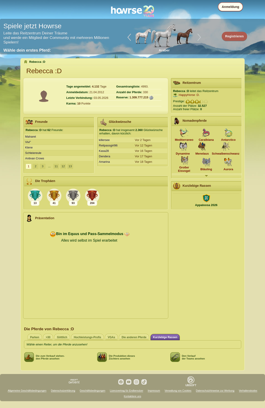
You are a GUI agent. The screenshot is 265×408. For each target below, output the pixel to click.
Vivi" (28, 142)
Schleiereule (33, 153)
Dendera (104, 156)
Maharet (30, 136)
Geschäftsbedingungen (92, 390)
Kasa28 (104, 151)
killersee (104, 140)
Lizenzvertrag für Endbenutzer (126, 390)
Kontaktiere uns (132, 396)
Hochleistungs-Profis (87, 337)
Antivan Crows (34, 158)
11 (56, 166)
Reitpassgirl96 (108, 145)
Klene (29, 147)
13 (70, 166)
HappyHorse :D (189, 95)
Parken (34, 337)
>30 (48, 337)
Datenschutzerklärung (63, 390)
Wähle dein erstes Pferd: (27, 50)
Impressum (154, 390)
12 (63, 166)
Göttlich (62, 337)
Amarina (104, 161)
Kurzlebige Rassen (165, 337)
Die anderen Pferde (134, 337)
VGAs (111, 337)
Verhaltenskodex (248, 390)
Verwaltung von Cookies (178, 390)
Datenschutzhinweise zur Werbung (215, 390)
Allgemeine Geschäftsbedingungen (27, 390)
